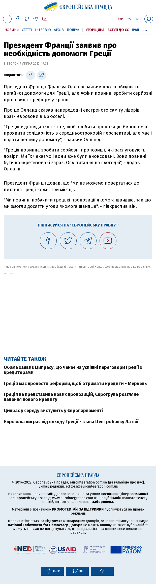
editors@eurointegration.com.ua (92, 486)
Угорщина (95, 30)
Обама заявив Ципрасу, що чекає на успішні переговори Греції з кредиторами (73, 370)
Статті (27, 30)
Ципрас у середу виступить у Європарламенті (53, 410)
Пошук (73, 30)
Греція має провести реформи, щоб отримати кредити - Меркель (75, 383)
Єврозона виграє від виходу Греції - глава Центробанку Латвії (71, 421)
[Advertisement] (78, 310)
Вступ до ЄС (118, 30)
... (145, 29)
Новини (12, 30)
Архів (59, 30)
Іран (135, 30)
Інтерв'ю (43, 30)
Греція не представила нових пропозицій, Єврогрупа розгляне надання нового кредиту (71, 397)
